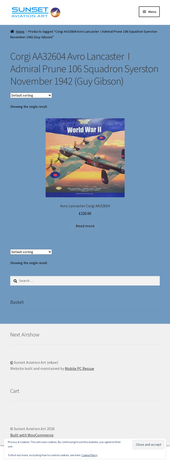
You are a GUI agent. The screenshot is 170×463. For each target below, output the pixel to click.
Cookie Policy (89, 455)
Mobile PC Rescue (79, 368)
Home (20, 31)
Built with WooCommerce (31, 435)
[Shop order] (31, 95)
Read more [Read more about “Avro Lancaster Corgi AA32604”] (85, 225)
